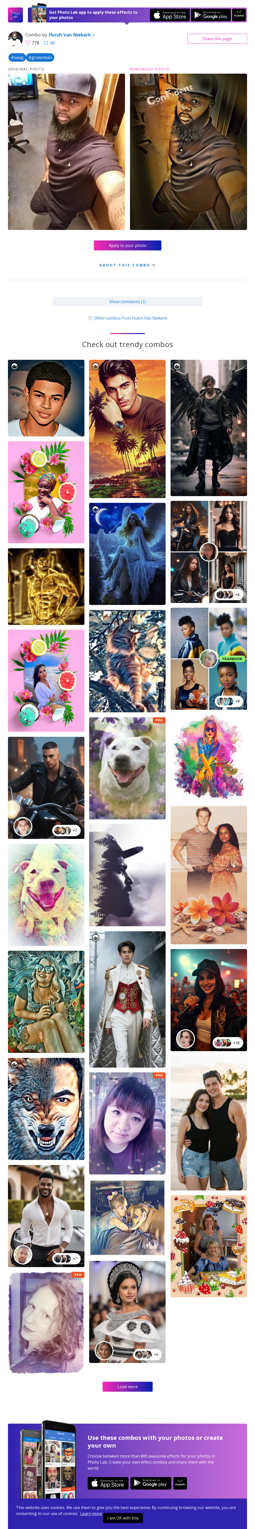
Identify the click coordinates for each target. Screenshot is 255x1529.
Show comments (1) (127, 301)
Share (217, 38)
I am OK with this (123, 1518)
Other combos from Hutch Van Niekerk (127, 318)
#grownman (40, 57)
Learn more (91, 1513)
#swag (17, 57)
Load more (128, 1386)
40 (49, 43)
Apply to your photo (127, 245)
